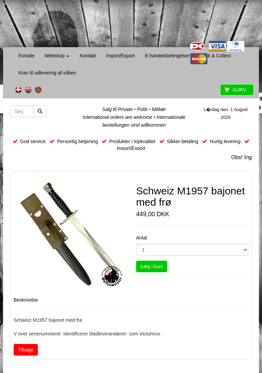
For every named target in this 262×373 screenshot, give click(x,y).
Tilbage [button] (25, 350)
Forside (26, 55)
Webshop (57, 55)
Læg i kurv (152, 266)
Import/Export (120, 55)
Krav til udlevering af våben (47, 72)
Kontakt (87, 55)
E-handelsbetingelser (167, 55)
